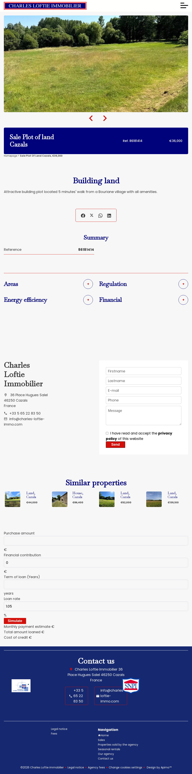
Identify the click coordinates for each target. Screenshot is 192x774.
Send (115, 444)
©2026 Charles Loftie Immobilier (42, 767)
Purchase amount (19, 533)
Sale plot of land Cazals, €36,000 (41, 155)
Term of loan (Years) (22, 576)
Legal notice (76, 767)
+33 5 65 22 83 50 (25, 413)
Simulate (15, 621)
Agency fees (96, 767)
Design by (159, 767)
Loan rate (12, 598)
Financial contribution (22, 555)
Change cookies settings (125, 767)
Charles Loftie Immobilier (23, 374)
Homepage (10, 155)
